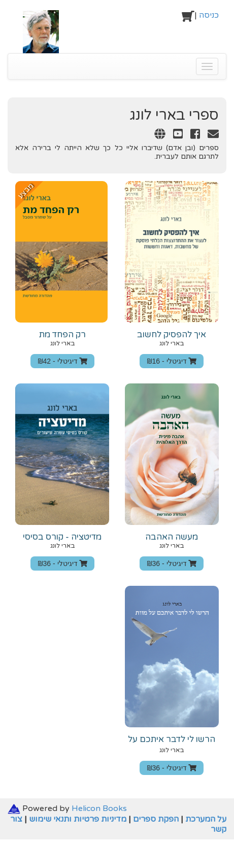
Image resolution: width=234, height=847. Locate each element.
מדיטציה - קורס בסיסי (62, 537)
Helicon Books (99, 808)
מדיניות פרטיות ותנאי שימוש (77, 819)
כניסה (209, 15)
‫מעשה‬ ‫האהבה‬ (171, 537)
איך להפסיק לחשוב (171, 335)
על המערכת (205, 819)
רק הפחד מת (62, 335)
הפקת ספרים (156, 819)
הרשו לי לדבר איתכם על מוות (171, 744)
